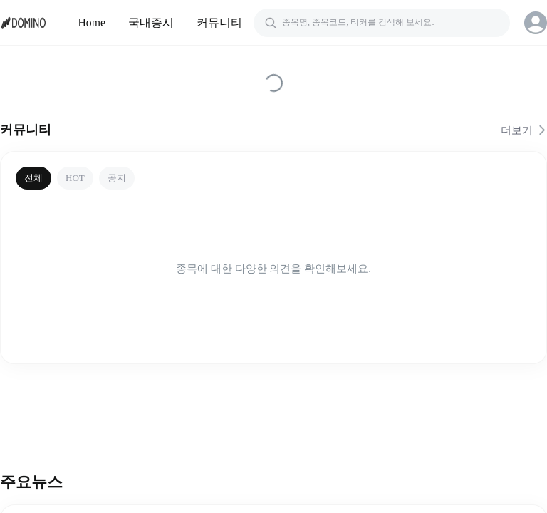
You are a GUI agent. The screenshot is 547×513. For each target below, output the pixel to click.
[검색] (382, 23)
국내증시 (151, 22)
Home (92, 22)
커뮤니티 (219, 22)
